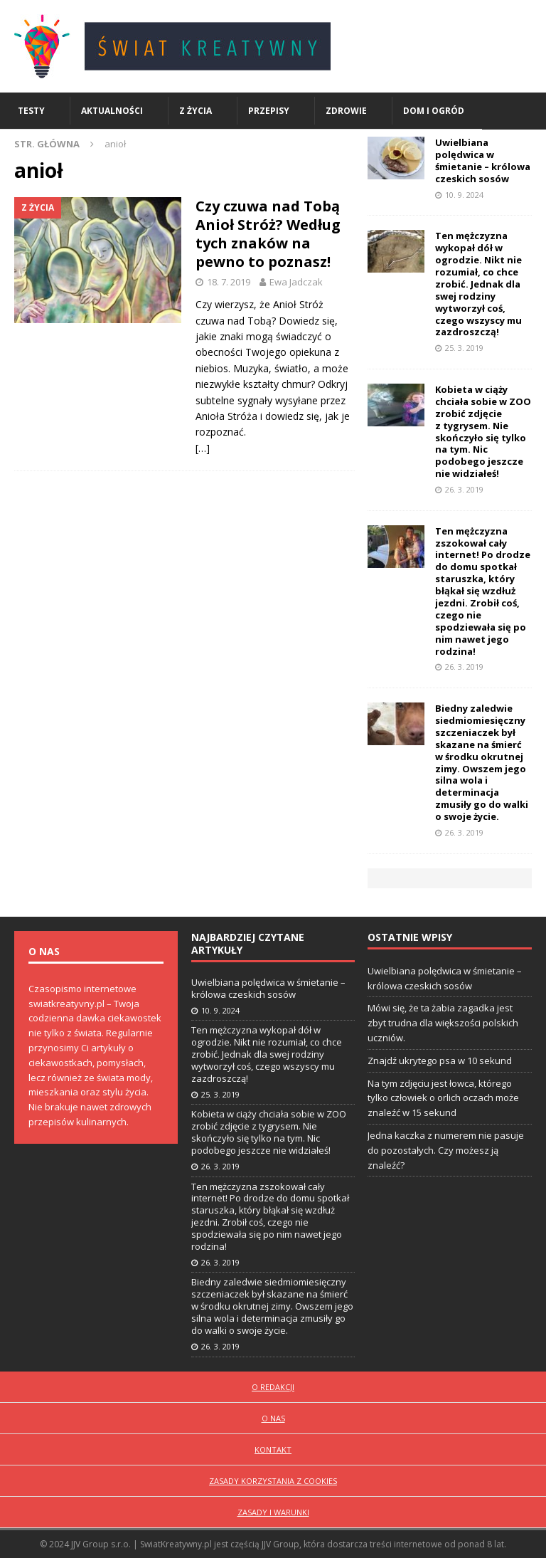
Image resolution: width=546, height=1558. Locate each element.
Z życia (195, 111)
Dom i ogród (433, 111)
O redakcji (273, 1386)
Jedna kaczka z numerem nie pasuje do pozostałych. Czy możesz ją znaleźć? (446, 1150)
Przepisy (268, 111)
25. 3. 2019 (464, 347)
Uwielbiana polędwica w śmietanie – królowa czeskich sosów (482, 160)
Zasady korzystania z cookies (273, 1480)
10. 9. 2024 (464, 194)
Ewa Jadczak (296, 281)
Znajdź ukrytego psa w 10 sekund (440, 1060)
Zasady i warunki (273, 1512)
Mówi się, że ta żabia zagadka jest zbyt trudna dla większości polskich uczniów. (443, 1022)
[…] (203, 448)
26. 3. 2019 (464, 489)
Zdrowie (346, 111)
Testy (31, 111)
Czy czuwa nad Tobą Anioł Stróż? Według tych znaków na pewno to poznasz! (268, 233)
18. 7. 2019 (228, 281)
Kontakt (273, 1449)
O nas (273, 1418)
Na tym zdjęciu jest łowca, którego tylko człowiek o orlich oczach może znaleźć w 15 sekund (443, 1098)
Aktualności (112, 111)
